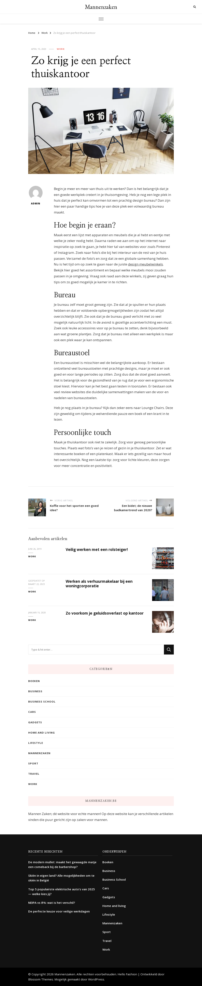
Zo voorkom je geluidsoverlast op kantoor (105, 613)
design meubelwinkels (145, 264)
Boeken (34, 681)
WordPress (96, 979)
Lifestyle (35, 743)
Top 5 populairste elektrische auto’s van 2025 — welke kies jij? (61, 891)
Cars (32, 712)
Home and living (41, 732)
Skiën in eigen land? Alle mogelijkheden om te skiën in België (61, 878)
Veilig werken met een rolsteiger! (97, 549)
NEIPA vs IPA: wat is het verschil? (51, 903)
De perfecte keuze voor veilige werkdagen (59, 911)
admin (36, 195)
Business (35, 691)
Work (61, 48)
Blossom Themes (40, 979)
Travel (33, 773)
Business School (42, 701)
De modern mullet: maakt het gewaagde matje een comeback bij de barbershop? (62, 864)
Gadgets (35, 722)
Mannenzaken (101, 7)
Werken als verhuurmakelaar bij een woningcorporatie (99, 583)
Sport (33, 763)
